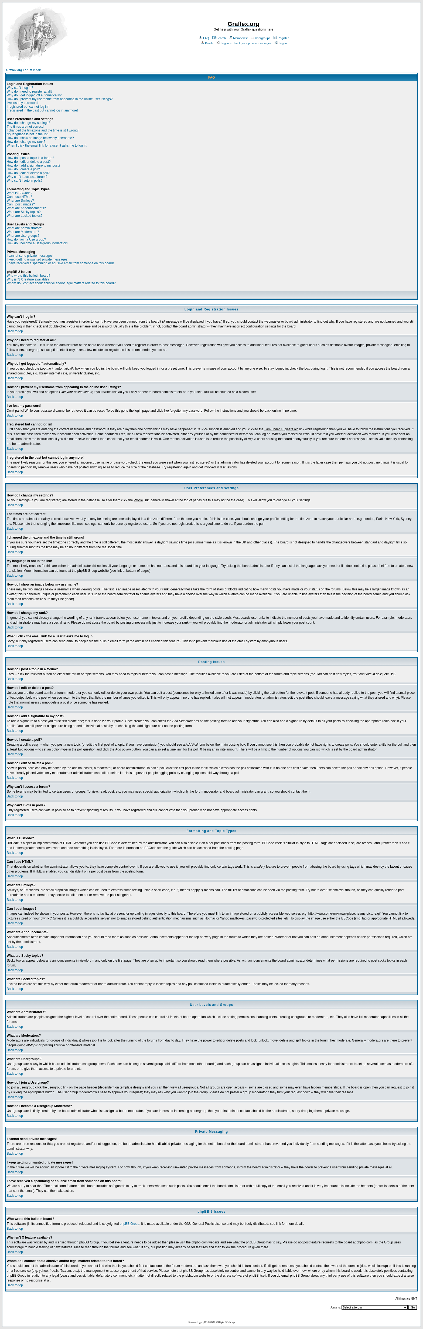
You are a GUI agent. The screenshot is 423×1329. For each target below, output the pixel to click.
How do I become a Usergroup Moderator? (37, 243)
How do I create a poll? (23, 169)
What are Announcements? (26, 208)
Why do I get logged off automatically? (34, 95)
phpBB (203, 1322)
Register (281, 38)
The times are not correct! (25, 126)
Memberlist (238, 38)
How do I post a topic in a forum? (30, 158)
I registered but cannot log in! (28, 107)
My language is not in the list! (28, 134)
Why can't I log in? (20, 88)
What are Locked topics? (24, 216)
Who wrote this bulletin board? (28, 276)
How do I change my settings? (28, 123)
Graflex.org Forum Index (23, 70)
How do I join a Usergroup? (26, 239)
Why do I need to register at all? (29, 91)
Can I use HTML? (19, 197)
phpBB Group (129, 1224)
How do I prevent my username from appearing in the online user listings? (59, 99)
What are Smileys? (20, 200)
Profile (207, 43)
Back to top (15, 331)
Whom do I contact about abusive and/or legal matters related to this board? (61, 283)
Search (219, 38)
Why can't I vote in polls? (24, 180)
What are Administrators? (25, 228)
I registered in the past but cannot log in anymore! (42, 110)
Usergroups (260, 38)
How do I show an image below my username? (40, 138)
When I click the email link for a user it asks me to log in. (47, 145)
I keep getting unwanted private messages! (37, 259)
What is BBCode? (19, 193)
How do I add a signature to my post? (33, 165)
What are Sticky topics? (23, 212)
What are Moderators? (23, 232)
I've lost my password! (23, 103)
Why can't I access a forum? (27, 177)
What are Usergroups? (23, 236)
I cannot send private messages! (30, 256)
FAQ (204, 38)
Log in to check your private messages (244, 43)
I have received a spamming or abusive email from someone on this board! (60, 263)
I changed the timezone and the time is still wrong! (43, 130)
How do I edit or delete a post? (29, 162)
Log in (281, 43)
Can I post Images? (21, 204)
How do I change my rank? (26, 142)
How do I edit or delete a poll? (28, 173)
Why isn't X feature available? (28, 279)
